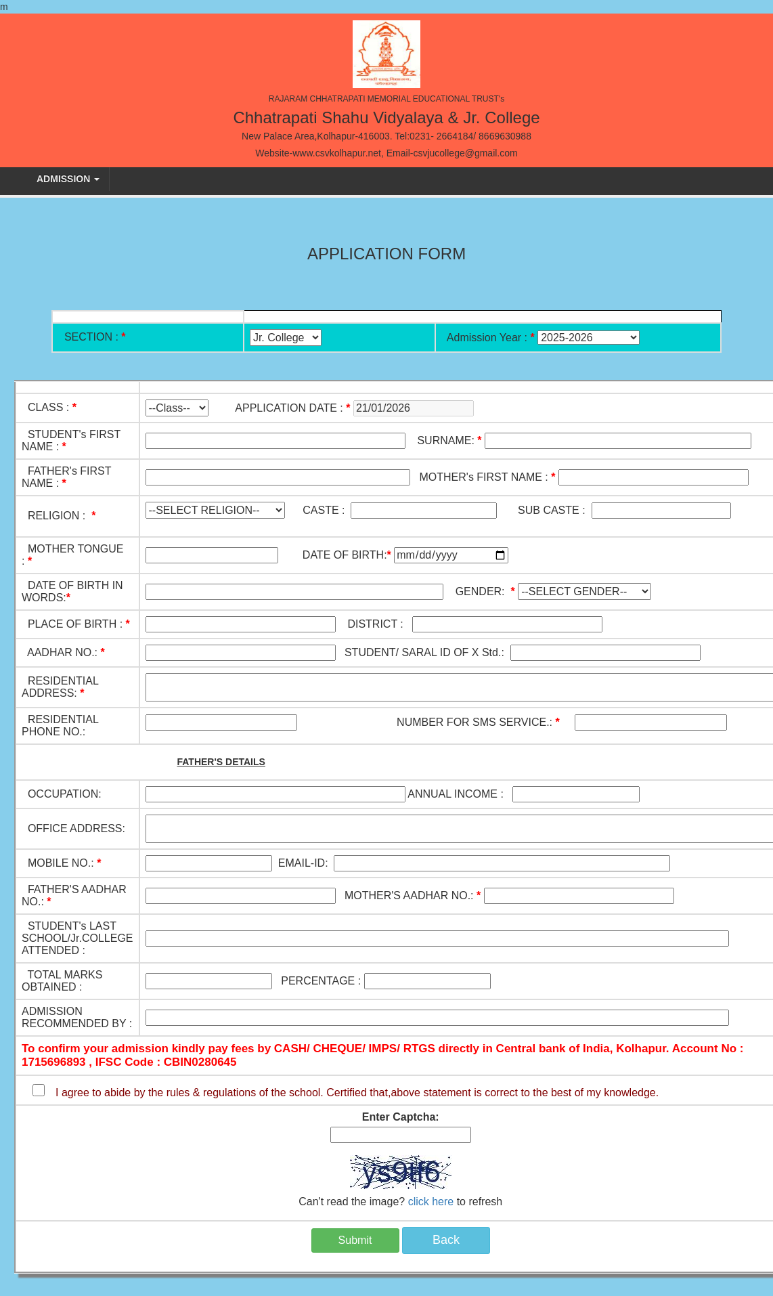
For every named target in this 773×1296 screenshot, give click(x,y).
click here (431, 1201)
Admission (68, 178)
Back (446, 1240)
